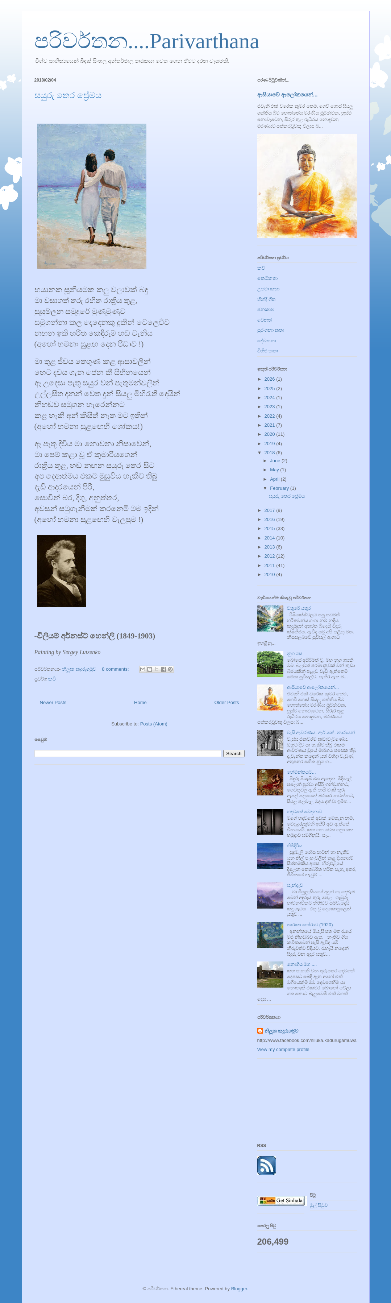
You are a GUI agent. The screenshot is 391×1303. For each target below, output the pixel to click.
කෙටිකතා (267, 278)
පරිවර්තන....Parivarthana (146, 41)
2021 (270, 425)
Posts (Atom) (153, 724)
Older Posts (227, 702)
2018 (270, 452)
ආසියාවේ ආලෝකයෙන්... (287, 94)
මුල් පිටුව (319, 1205)
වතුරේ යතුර (299, 608)
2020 (270, 434)
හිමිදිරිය (294, 845)
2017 (270, 510)
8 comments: (116, 669)
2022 (270, 416)
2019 (270, 443)
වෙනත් (264, 320)
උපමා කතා (268, 288)
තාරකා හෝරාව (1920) (310, 924)
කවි (52, 679)
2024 (270, 397)
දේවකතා (266, 340)
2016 (270, 519)
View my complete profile (283, 1049)
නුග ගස (295, 653)
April (275, 479)
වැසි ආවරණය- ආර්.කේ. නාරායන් (321, 732)
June (276, 460)
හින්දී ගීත (266, 299)
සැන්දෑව (295, 885)
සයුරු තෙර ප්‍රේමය (67, 95)
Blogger (239, 1288)
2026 (270, 379)
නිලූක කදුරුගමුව (282, 1031)
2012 (270, 556)
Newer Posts (53, 702)
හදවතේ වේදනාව (304, 811)
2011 (270, 565)
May (275, 469)
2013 (270, 547)
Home (140, 702)
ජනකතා (265, 309)
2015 (270, 528)
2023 (270, 406)
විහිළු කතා (267, 350)
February (280, 488)
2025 (270, 388)
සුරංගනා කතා (270, 330)
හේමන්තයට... (301, 772)
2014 (270, 538)
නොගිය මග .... (302, 964)
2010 (270, 574)
